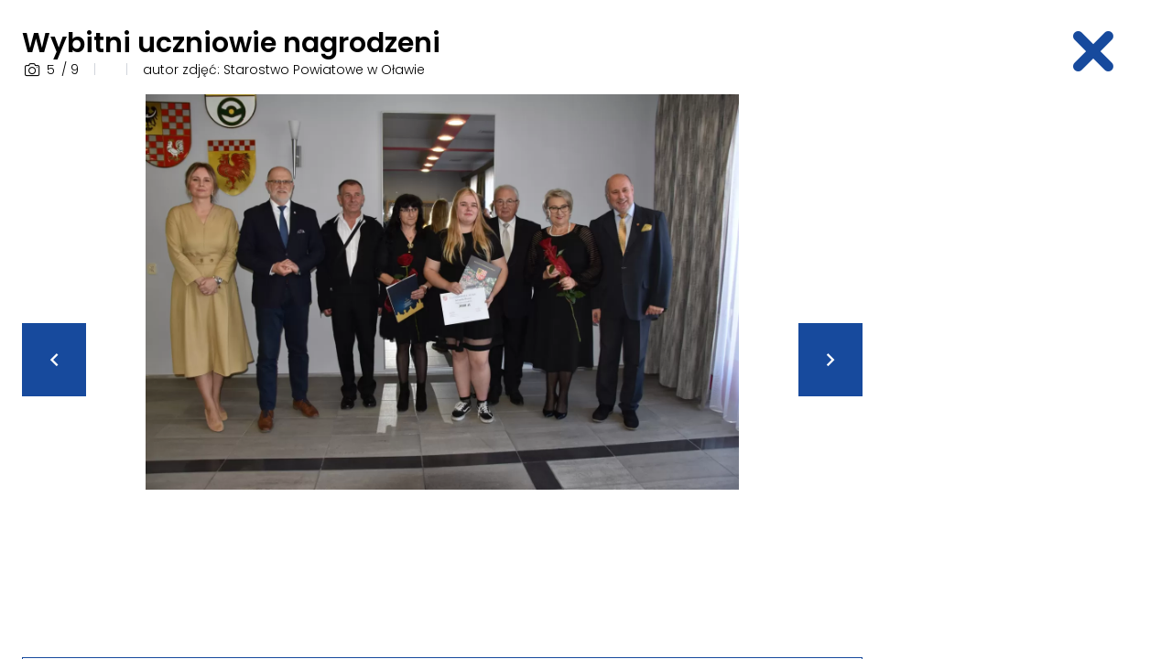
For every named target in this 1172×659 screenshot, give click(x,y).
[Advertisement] (1021, 368)
